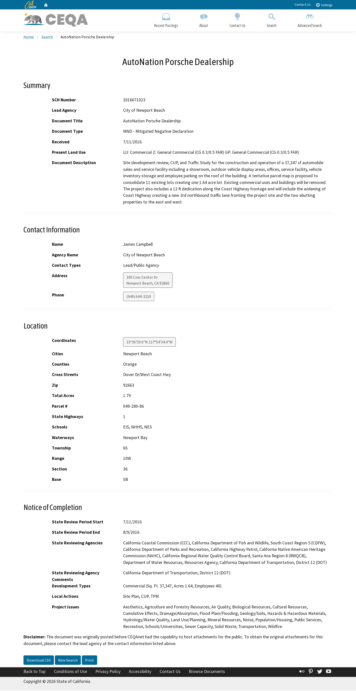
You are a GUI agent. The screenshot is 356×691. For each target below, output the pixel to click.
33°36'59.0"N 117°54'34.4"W (149, 342)
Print (89, 660)
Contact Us (302, 4)
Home (28, 37)
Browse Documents (207, 672)
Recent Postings (166, 19)
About (204, 19)
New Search (68, 660)
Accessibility (140, 672)
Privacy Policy (107, 672)
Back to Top (34, 672)
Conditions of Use (70, 672)
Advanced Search (309, 19)
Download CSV (39, 660)
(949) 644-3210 (138, 296)
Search (271, 19)
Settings (324, 4)
